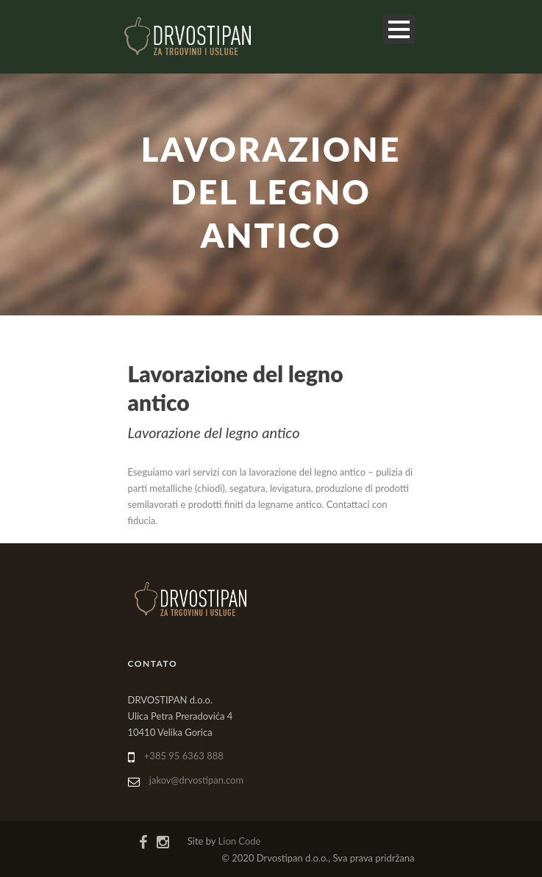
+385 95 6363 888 (184, 756)
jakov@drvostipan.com (196, 780)
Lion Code (239, 841)
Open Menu (399, 29)
